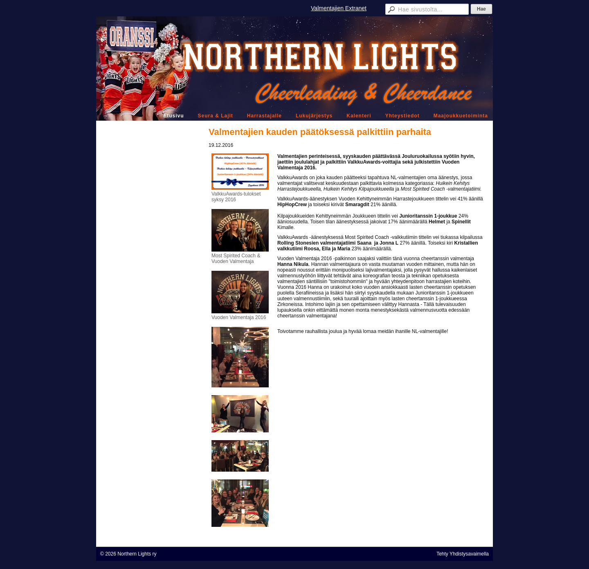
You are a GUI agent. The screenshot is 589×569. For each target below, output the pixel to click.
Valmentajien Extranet (338, 8)
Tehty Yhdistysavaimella (462, 554)
